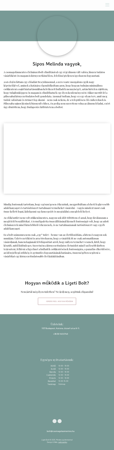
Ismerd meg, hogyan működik (59, 301)
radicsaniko (62, 442)
